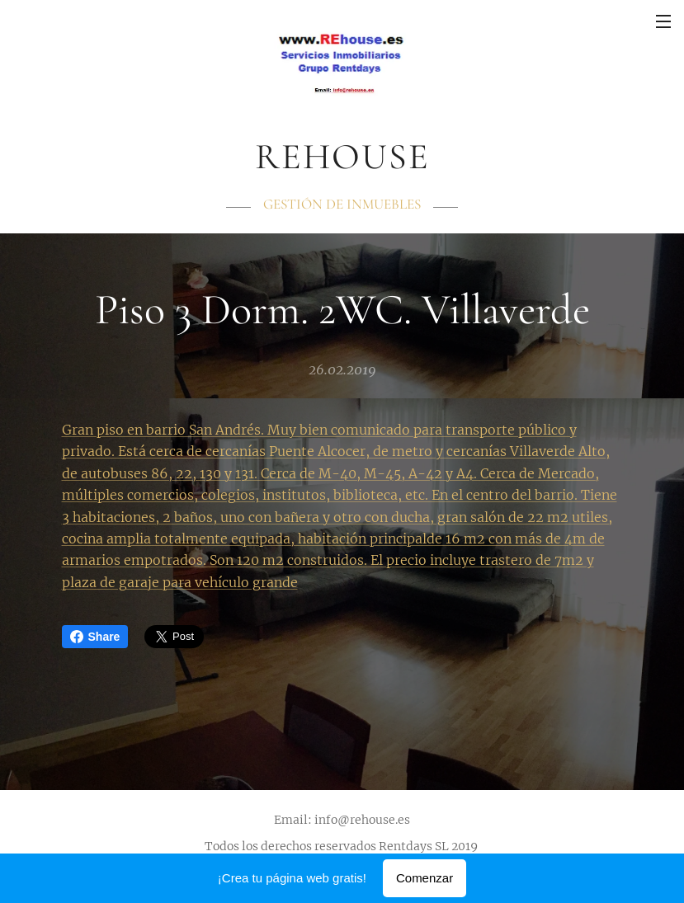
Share (95, 636)
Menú (663, 21)
